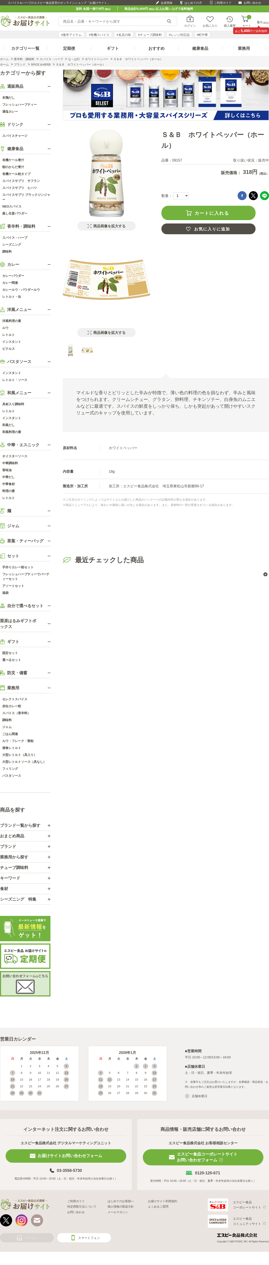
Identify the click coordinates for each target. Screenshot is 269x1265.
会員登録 (166, 2)
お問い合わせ (252, 2)
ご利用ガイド (223, 2)
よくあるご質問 (158, 1206)
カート (246, 21)
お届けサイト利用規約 (162, 1201)
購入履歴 (230, 25)
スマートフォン (89, 1238)
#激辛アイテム (71, 35)
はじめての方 (193, 2)
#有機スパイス (99, 35)
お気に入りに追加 (212, 229)
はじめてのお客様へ (121, 1201)
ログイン (190, 25)
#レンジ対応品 (179, 35)
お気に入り (210, 25)
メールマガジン (118, 1212)
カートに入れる (212, 213)
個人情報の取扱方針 (121, 1206)
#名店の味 (124, 35)
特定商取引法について (81, 1206)
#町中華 (202, 35)
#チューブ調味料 (150, 35)
